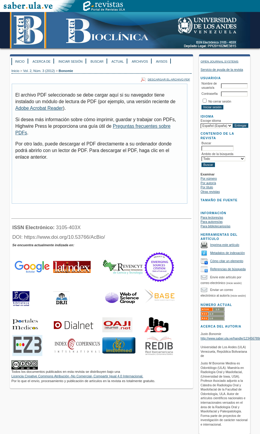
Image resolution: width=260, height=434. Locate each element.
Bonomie (66, 71)
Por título (207, 187)
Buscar (96, 61)
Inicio (20, 61)
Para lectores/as (212, 217)
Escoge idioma (211, 120)
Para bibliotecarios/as (215, 226)
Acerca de (41, 61)
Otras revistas (210, 191)
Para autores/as (211, 221)
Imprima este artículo (224, 245)
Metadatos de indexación (227, 253)
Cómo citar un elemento (226, 261)
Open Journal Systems (219, 61)
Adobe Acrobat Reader (39, 108)
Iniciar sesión (71, 61)
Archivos (140, 61)
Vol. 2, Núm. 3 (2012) (39, 71)
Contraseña (209, 93)
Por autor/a (208, 183)
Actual (117, 61)
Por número (209, 178)
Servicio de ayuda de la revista (222, 69)
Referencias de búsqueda (228, 269)
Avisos (161, 61)
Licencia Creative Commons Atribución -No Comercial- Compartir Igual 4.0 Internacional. (77, 376)
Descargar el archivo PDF (169, 79)
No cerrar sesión (219, 101)
